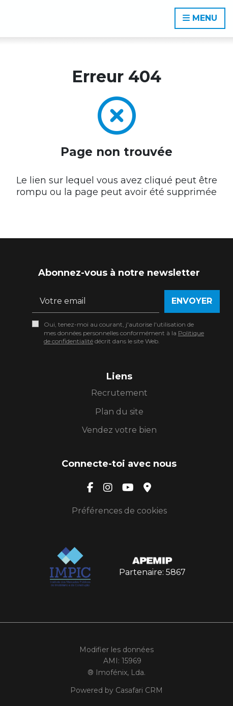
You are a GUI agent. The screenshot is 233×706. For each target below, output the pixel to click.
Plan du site (119, 411)
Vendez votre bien (119, 430)
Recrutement (119, 393)
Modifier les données (116, 649)
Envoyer (191, 301)
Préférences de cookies (119, 511)
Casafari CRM (139, 690)
